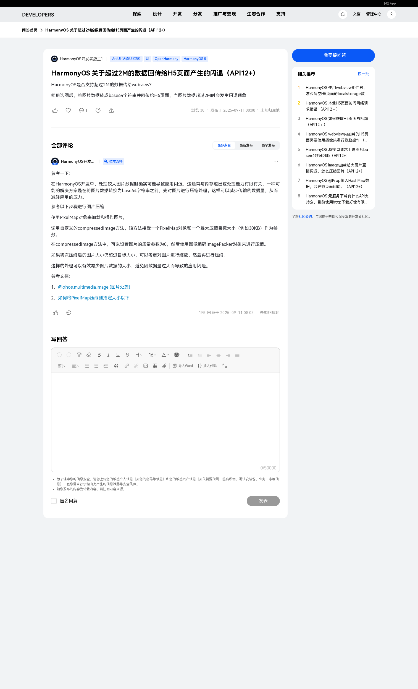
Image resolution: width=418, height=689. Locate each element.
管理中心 (374, 14)
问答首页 (30, 30)
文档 (357, 14)
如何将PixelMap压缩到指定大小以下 (94, 298)
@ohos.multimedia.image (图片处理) (94, 287)
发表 (263, 500)
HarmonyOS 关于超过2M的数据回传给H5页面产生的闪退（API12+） (106, 30)
